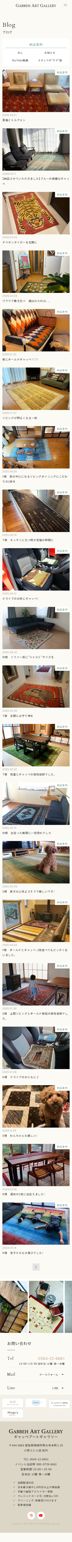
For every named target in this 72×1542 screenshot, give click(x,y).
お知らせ (49, 52)
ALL (20, 52)
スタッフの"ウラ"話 (50, 60)
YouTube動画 (20, 60)
